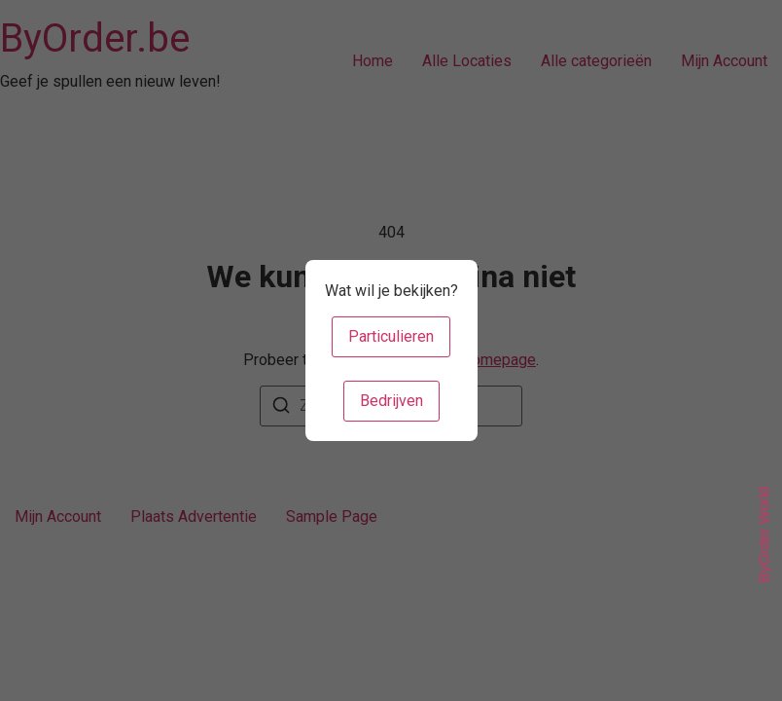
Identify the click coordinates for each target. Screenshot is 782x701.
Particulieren (391, 336)
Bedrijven (391, 400)
